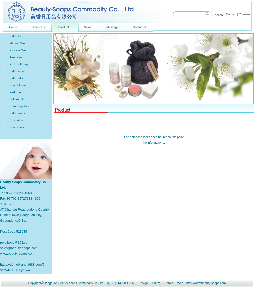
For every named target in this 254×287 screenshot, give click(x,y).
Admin (169, 283)
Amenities (15, 57)
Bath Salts (16, 78)
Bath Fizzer (17, 71)
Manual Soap (18, 43)
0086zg (155, 283)
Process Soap (18, 50)
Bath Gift (15, 36)
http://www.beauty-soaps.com (206, 283)
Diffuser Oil (16, 99)
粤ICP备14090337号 (120, 283)
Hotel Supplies (19, 106)
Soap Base (16, 127)
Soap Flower (17, 85)
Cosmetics (16, 120)
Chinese (244, 14)
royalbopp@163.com (15, 242)
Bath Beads (17, 113)
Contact (231, 14)
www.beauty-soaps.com (17, 253)
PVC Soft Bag (18, 64)
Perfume (15, 92)
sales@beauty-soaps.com (19, 248)
